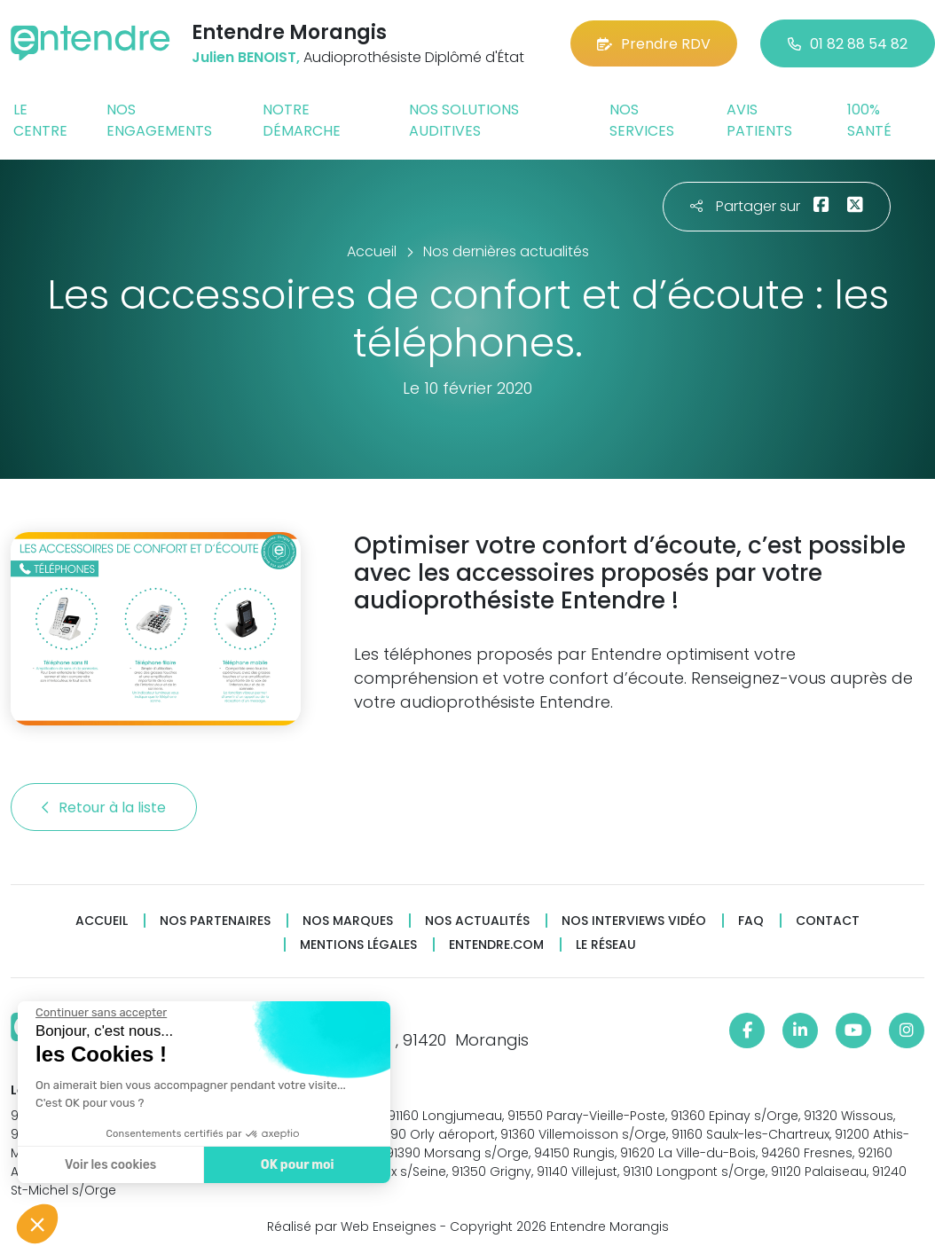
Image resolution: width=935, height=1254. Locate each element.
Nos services (641, 120)
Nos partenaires (215, 921)
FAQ (751, 921)
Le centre (40, 120)
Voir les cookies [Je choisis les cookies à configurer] (108, 1164)
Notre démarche (302, 120)
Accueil (101, 921)
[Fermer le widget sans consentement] (99, 1013)
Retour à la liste (103, 807)
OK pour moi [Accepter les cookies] (295, 1164)
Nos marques (347, 921)
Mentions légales (358, 944)
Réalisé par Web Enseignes (351, 1226)
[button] (37, 1224)
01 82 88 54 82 (848, 44)
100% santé (869, 120)
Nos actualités (477, 921)
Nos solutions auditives (464, 120)
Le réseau (606, 944)
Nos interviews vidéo (634, 921)
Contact (828, 921)
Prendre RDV (654, 44)
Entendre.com (496, 944)
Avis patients (759, 120)
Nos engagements (159, 120)
